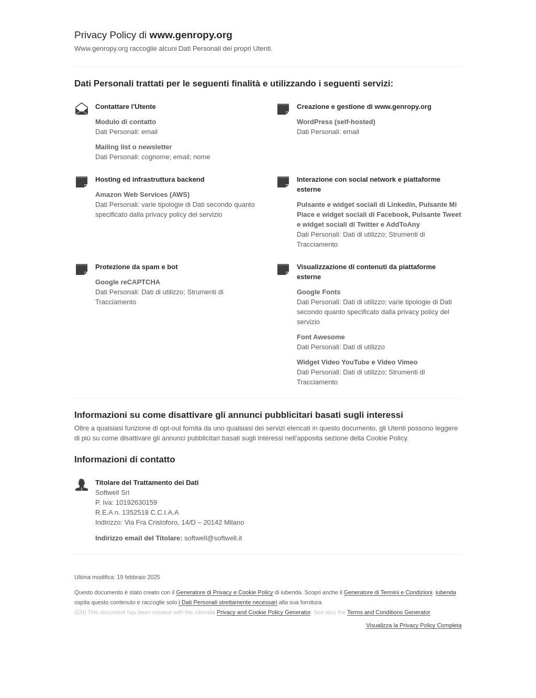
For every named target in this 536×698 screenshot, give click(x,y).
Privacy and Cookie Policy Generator (263, 612)
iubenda (446, 592)
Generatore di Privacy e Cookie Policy (224, 592)
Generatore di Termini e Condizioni (388, 592)
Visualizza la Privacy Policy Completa (414, 625)
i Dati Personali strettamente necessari (227, 602)
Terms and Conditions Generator (388, 612)
